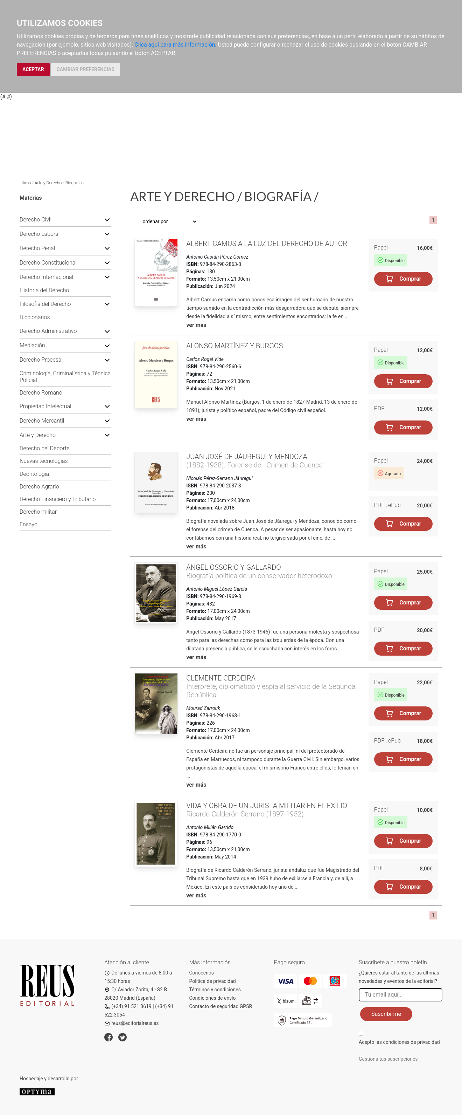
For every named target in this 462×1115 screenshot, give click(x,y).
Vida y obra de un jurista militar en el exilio (266, 805)
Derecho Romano (41, 392)
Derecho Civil (35, 219)
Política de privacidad (212, 981)
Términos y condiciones (215, 989)
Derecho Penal (37, 248)
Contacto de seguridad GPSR (220, 1006)
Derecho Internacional (46, 277)
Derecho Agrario (39, 486)
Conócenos (201, 973)
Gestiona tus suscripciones (388, 1059)
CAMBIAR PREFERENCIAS (85, 69)
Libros (25, 182)
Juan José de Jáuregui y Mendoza (246, 456)
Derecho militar (38, 511)
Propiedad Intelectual (45, 406)
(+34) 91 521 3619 (128, 1006)
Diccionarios (35, 317)
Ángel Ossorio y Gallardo (233, 567)
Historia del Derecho (44, 290)
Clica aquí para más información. (175, 44)
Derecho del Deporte (45, 448)
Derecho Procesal (41, 359)
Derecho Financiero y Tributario (58, 499)
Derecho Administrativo (48, 331)
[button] (107, 219)
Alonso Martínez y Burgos (234, 346)
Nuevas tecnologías (44, 461)
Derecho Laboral (39, 234)
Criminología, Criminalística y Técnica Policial (65, 376)
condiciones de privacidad (411, 1042)
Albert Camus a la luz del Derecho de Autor (266, 243)
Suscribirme (386, 1014)
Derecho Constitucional (48, 262)
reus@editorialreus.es (131, 1023)
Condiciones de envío (212, 998)
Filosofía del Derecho (45, 304)
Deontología (34, 474)
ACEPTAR (33, 69)
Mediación (32, 345)
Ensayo (28, 524)
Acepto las (399, 1042)
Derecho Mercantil (42, 420)
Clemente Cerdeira (220, 678)
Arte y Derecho (48, 182)
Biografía (73, 182)
